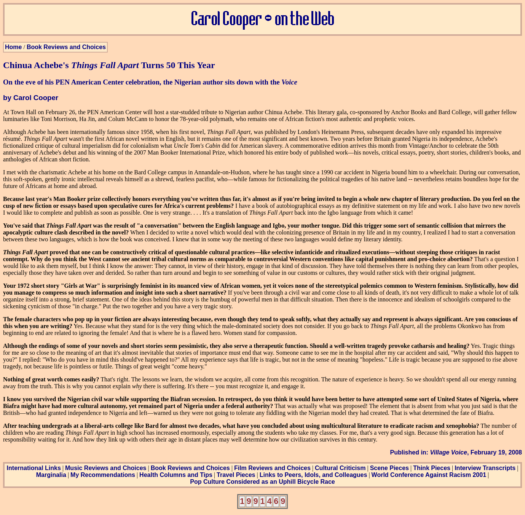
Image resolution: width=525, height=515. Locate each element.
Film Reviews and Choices (272, 468)
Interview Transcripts (485, 468)
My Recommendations (102, 475)
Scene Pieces (389, 468)
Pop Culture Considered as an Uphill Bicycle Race (262, 481)
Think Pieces (431, 468)
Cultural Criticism (340, 468)
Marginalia (51, 475)
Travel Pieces (236, 475)
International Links (34, 468)
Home (13, 47)
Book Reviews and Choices (66, 47)
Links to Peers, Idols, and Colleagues (313, 475)
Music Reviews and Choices (105, 468)
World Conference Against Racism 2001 (429, 475)
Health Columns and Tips (175, 475)
